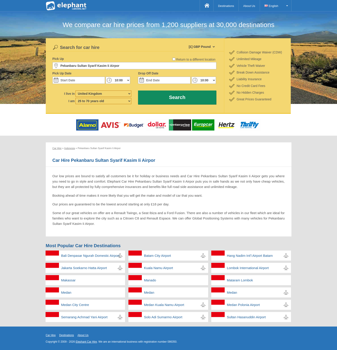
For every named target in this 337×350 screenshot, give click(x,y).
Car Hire (51, 335)
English (271, 6)
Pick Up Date (62, 73)
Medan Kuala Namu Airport (164, 305)
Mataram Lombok (240, 280)
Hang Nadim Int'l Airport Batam (250, 255)
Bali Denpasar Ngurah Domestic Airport (90, 255)
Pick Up (58, 59)
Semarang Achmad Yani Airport (84, 317)
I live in (69, 93)
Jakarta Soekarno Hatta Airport (84, 268)
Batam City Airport (157, 255)
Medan (66, 292)
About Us (249, 6)
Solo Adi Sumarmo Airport (163, 317)
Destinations (226, 6)
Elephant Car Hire (86, 341)
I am (71, 101)
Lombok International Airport (248, 268)
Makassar (68, 280)
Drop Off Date (148, 73)
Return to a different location (196, 59)
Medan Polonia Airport (243, 305)
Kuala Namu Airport (158, 268)
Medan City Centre (75, 305)
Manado (150, 280)
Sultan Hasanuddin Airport (246, 317)
